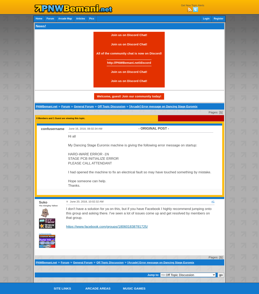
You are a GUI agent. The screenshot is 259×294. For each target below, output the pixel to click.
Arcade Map (65, 18)
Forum (50, 18)
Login (206, 18)
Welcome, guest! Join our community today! (129, 96)
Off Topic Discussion (111, 106)
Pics (91, 18)
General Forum (84, 106)
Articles (80, 18)
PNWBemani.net (46, 106)
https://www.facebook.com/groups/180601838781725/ (107, 227)
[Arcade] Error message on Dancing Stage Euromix (163, 106)
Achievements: (45, 234)
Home (39, 18)
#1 (212, 201)
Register (218, 18)
